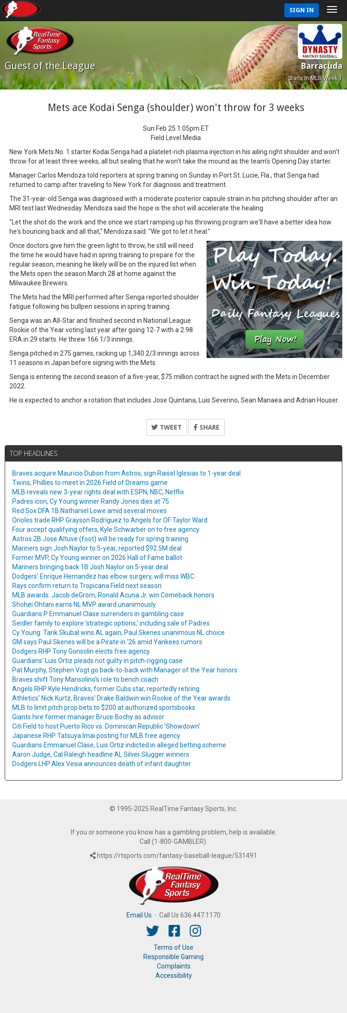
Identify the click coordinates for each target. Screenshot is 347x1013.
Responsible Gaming (173, 957)
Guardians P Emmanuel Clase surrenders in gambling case (98, 614)
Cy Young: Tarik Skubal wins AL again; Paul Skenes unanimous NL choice (118, 632)
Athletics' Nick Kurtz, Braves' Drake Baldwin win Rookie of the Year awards (121, 698)
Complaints (174, 966)
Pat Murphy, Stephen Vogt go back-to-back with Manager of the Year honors (124, 670)
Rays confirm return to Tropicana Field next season (87, 585)
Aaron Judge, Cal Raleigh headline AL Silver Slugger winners (100, 754)
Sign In (301, 10)
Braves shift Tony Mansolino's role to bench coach (85, 679)
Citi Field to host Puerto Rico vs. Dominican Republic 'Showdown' (106, 726)
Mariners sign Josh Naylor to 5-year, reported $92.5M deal (97, 548)
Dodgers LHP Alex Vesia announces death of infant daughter (101, 763)
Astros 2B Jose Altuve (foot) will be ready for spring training (100, 539)
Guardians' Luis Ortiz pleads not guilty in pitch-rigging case (97, 660)
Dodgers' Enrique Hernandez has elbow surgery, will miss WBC (103, 576)
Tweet (166, 427)
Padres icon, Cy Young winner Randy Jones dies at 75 (90, 501)
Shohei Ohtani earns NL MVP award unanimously (84, 604)
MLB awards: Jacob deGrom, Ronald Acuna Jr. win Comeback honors (113, 595)
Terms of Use (173, 947)
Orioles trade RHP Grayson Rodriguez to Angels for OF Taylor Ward (109, 520)
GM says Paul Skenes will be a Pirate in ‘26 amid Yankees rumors (107, 642)
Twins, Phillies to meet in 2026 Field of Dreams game (90, 482)
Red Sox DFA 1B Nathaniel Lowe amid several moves (89, 510)
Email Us (139, 915)
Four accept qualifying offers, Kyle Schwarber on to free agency (105, 529)
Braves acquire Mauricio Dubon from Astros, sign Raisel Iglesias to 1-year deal (126, 473)
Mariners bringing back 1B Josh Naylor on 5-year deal (90, 567)
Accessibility (173, 975)
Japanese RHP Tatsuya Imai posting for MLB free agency (96, 735)
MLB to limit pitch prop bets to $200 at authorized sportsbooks (103, 707)
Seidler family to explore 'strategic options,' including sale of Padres (111, 623)
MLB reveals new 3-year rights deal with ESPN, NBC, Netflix (98, 492)
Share (206, 427)
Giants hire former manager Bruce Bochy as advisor (88, 717)
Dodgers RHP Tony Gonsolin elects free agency (81, 651)
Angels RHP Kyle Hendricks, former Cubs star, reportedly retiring (105, 689)
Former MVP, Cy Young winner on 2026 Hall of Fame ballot (97, 557)
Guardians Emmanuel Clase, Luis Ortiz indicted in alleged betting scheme (119, 745)
